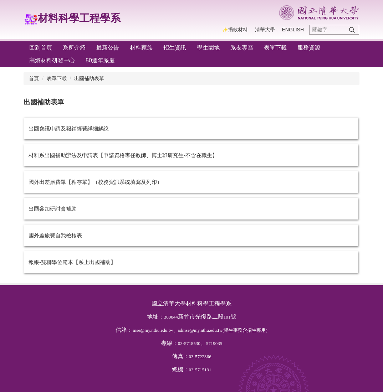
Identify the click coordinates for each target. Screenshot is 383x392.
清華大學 (265, 29)
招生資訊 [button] (174, 48)
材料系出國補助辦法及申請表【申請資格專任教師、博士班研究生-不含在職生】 (123, 155)
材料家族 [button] (141, 48)
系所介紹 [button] (74, 48)
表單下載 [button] (275, 48)
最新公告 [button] (107, 48)
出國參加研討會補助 (53, 209)
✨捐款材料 (235, 29)
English (293, 29)
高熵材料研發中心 (52, 60)
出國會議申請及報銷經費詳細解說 (69, 128)
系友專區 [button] (241, 48)
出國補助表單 (89, 78)
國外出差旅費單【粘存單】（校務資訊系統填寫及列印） (95, 182)
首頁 (34, 78)
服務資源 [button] (308, 48)
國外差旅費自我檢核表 (55, 235)
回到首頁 (40, 48)
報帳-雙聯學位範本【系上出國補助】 (72, 262)
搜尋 (352, 29)
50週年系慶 (100, 60)
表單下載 (57, 78)
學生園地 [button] (208, 48)
